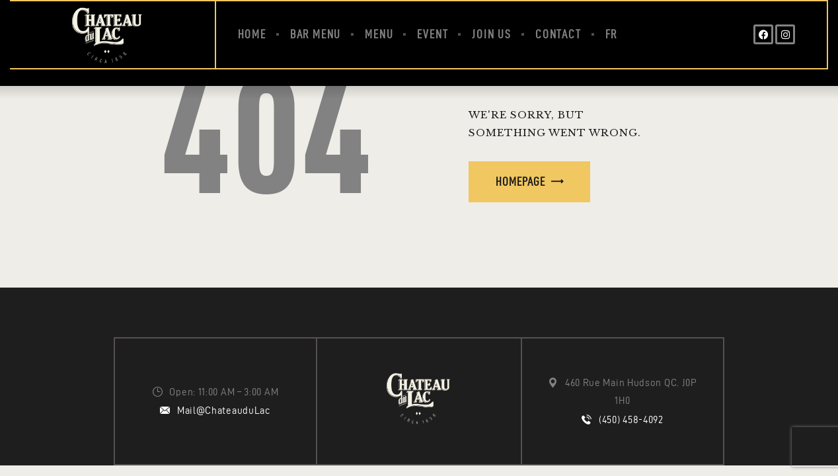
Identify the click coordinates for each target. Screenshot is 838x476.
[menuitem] (611, 34)
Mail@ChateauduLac (224, 410)
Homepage (520, 181)
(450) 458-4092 (631, 420)
